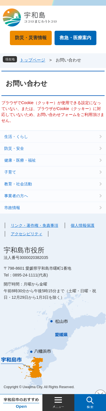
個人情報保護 (82, 225)
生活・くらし (16, 136)
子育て (10, 172)
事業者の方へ (16, 196)
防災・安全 (14, 148)
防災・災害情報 (31, 37)
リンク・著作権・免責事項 (34, 225)
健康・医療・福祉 (20, 160)
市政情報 (12, 207)
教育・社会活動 (18, 184)
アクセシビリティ (26, 234)
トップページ (32, 60)
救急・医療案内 (75, 37)
